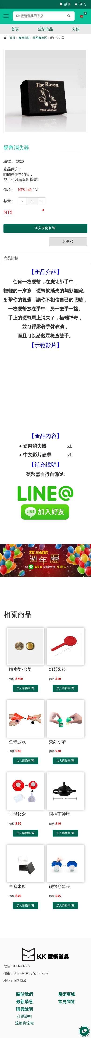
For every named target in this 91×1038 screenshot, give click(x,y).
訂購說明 (24, 1016)
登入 (80, 4)
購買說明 (24, 1009)
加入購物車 (26, 688)
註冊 (65, 4)
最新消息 (24, 1001)
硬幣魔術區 (40, 37)
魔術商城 (24, 37)
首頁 (15, 29)
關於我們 (24, 994)
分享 (68, 241)
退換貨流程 (24, 1023)
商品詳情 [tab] (11, 258)
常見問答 (66, 1001)
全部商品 (45, 29)
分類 (76, 29)
